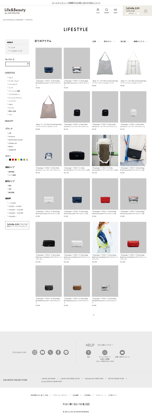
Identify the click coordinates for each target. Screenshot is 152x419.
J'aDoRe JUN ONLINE (48, 378)
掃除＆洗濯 (12, 111)
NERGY (10, 146)
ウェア (10, 78)
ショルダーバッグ (16, 51)
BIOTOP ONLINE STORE (116, 378)
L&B (9, 133)
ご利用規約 (87, 395)
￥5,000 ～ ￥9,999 (14, 206)
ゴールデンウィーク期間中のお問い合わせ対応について (76, 2)
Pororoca (11, 136)
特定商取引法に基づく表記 (39, 395)
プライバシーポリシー (60, 395)
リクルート (99, 395)
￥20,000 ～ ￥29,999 (15, 213)
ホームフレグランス (14, 98)
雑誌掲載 (11, 192)
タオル (10, 104)
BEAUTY (9, 120)
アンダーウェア (13, 81)
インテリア (12, 101)
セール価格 (12, 175)
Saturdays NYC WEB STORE (94, 378)
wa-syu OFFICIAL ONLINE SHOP (51, 381)
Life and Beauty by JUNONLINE (13, 20)
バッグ (13, 47)
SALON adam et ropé (15, 140)
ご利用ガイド (112, 395)
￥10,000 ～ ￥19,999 (15, 210)
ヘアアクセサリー (14, 94)
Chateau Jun (12, 143)
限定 (9, 186)
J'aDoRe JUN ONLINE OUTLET (70, 378)
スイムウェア (12, 84)
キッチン (11, 108)
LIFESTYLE (29, 20)
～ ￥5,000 (12, 203)
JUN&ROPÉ (12, 150)
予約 (9, 189)
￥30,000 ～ (12, 216)
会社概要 (76, 395)
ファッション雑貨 (14, 91)
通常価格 (11, 172)
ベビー (10, 114)
